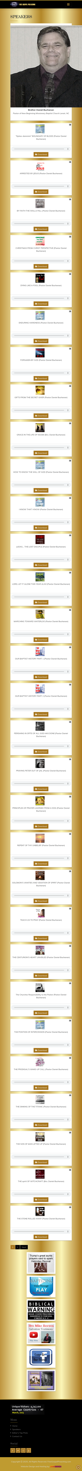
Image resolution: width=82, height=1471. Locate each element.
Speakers (16, 1429)
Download (41, 154)
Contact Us (17, 1436)
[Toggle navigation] (68, 4)
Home (14, 1426)
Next (24, 1247)
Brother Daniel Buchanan (41, 109)
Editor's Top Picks (20, 1433)
